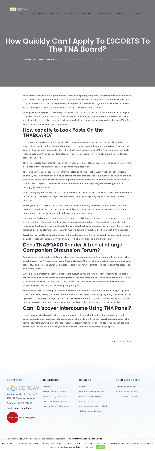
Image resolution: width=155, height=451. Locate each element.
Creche (82, 386)
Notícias (121, 13)
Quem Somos (38, 13)
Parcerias (70, 13)
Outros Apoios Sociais (90, 411)
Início (22, 13)
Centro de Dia (86, 401)
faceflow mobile (45, 59)
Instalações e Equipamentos (57, 406)
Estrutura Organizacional (55, 396)
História (47, 386)
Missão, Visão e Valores (54, 391)
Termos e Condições (126, 386)
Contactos (137, 13)
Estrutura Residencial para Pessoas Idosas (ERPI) (92, 394)
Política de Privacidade (127, 391)
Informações (105, 13)
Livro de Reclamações (126, 396)
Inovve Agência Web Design (88, 438)
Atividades (86, 13)
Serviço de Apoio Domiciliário (93, 406)
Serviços (55, 13)
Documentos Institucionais (56, 401)
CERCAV (23, 438)
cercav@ (22, 408)
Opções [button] (89, 447)
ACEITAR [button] (100, 447)
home (28, 59)
